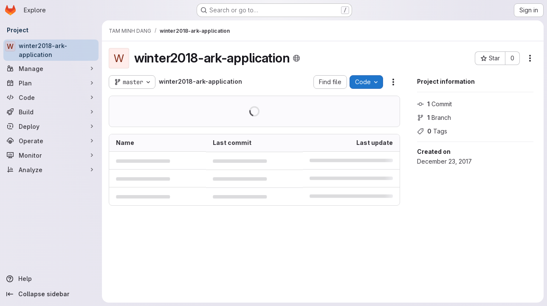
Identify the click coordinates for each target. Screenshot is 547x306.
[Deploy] (51, 126)
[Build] (51, 112)
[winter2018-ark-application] (51, 50)
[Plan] (51, 83)
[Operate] (51, 140)
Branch (434, 117)
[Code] (51, 97)
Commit (434, 104)
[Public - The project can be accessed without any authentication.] (296, 58)
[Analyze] (51, 169)
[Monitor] (51, 155)
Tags (432, 131)
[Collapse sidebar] (51, 294)
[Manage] (51, 68)
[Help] (51, 279)
